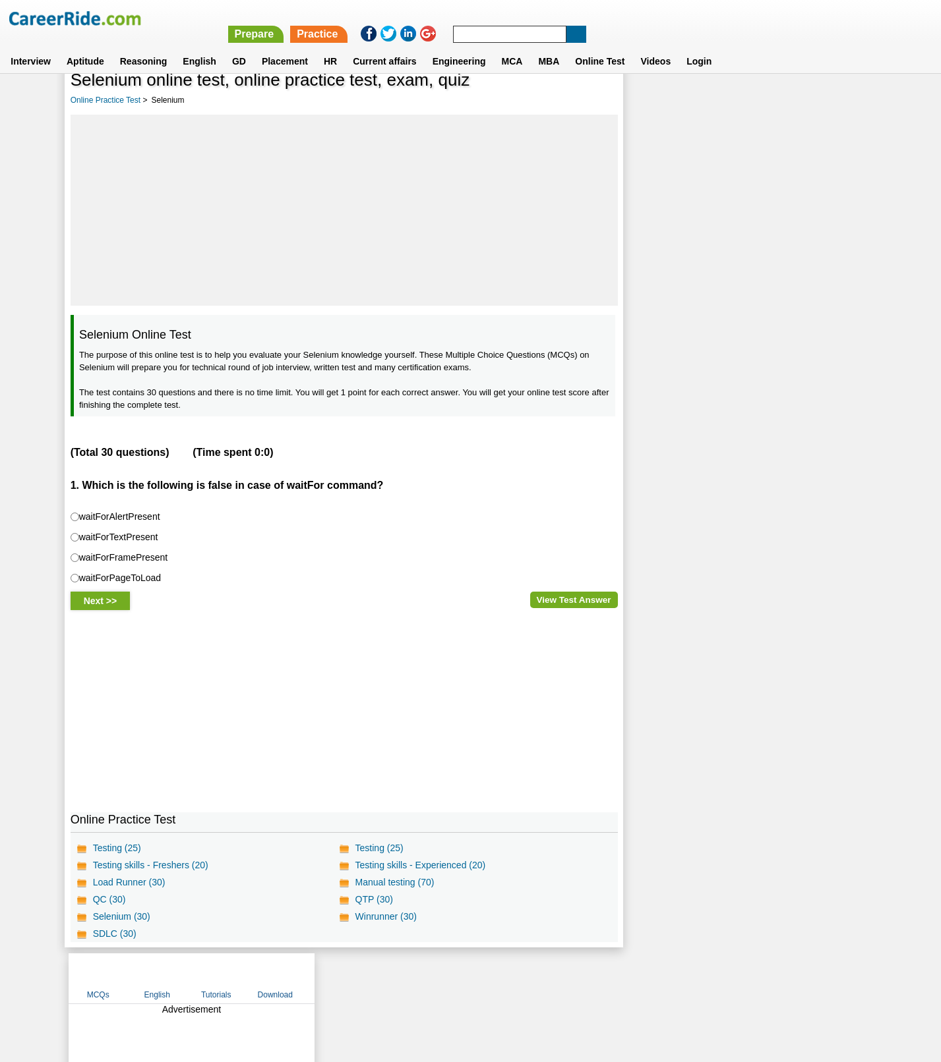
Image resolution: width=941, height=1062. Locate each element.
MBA (548, 45)
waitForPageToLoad (120, 577)
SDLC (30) (115, 933)
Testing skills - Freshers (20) (150, 865)
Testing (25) (117, 848)
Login (699, 45)
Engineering (459, 45)
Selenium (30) (121, 916)
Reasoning (143, 45)
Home (307, 977)
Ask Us (518, 977)
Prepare (599, 18)
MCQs (656, 100)
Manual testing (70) (394, 882)
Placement (285, 45)
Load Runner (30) (129, 882)
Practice (662, 18)
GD (239, 45)
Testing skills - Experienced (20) (420, 865)
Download (833, 100)
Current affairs (384, 45)
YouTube (564, 977)
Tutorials (774, 100)
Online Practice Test (106, 100)
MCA (512, 45)
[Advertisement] (344, 210)
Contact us (404, 977)
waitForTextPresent (118, 536)
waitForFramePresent (123, 556)
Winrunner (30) (385, 916)
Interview (31, 45)
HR (330, 45)
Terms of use (465, 977)
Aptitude (85, 45)
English (199, 45)
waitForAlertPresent (119, 516)
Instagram (615, 977)
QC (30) (109, 899)
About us (350, 977)
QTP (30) (373, 899)
